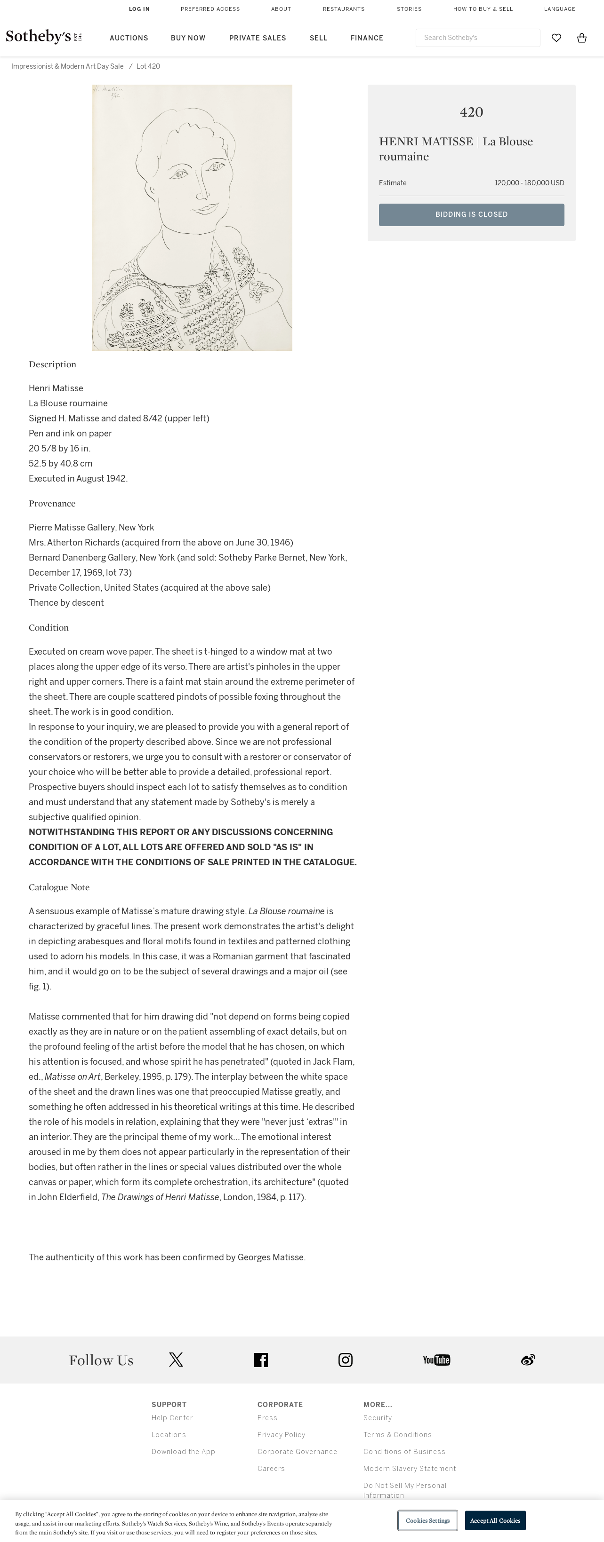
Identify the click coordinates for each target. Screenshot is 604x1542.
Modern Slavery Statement (409, 1469)
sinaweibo (528, 1360)
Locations (169, 1435)
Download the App (184, 1452)
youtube (437, 1360)
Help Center (172, 1418)
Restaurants (344, 9)
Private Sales (257, 38)
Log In (139, 9)
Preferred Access (210, 9)
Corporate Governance (298, 1452)
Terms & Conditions (397, 1435)
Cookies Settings (428, 1520)
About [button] (281, 9)
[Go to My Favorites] (556, 37)
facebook (261, 1360)
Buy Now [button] (188, 38)
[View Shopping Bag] (582, 37)
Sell (319, 38)
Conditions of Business (404, 1452)
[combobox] (478, 38)
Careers (271, 1469)
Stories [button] (409, 9)
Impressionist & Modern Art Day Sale (67, 67)
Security (377, 1418)
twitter (176, 1359)
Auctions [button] (129, 38)
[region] (302, 1521)
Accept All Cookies (495, 1520)
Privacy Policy (282, 1435)
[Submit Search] (529, 37)
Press (268, 1418)
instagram (345, 1360)
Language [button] (560, 9)
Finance (367, 38)
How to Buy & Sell (483, 9)
